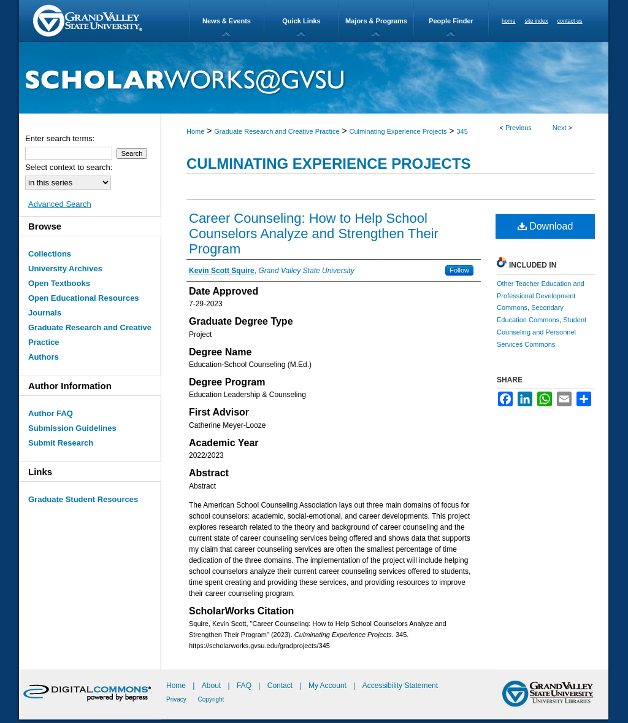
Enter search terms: (59, 138)
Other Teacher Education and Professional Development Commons (540, 296)
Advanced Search (59, 204)
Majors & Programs (376, 21)
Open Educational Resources (83, 298)
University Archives (65, 268)
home (509, 21)
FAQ (245, 685)
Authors (43, 357)
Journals (44, 312)
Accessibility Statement (400, 685)
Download (545, 226)
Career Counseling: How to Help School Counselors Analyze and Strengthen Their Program (313, 234)
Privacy (177, 699)
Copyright (211, 699)
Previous (518, 127)
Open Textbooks (59, 283)
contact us (570, 21)
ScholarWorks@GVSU (313, 78)
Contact (280, 685)
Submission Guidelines (72, 428)
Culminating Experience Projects (398, 131)
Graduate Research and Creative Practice (276, 131)
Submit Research (60, 442)
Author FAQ (50, 413)
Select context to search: (68, 167)
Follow (459, 270)
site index (536, 21)
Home (195, 131)
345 (461, 131)
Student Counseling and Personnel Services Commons (541, 332)
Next (560, 127)
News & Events (226, 21)
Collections (49, 253)
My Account (328, 685)
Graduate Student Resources (83, 499)
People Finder (451, 21)
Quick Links (301, 21)
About (212, 685)
